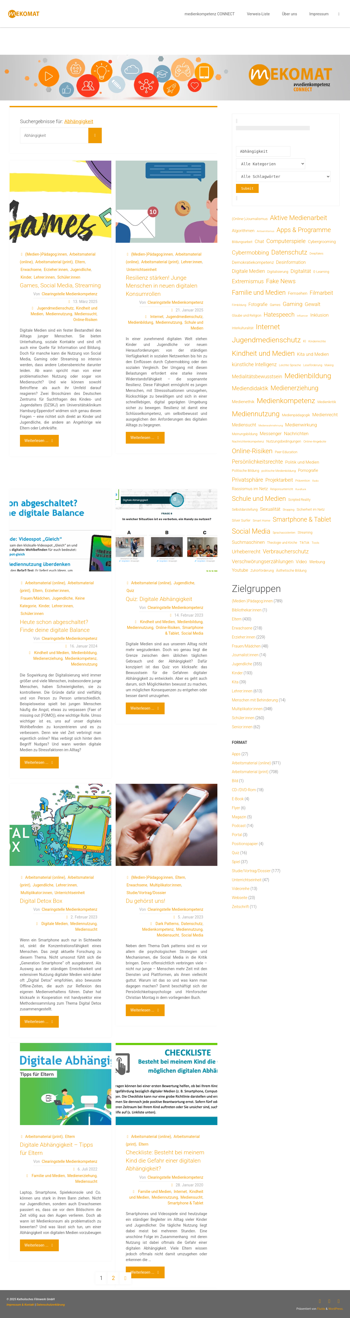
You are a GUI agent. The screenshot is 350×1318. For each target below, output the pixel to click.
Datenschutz (192, 923)
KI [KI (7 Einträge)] (304, 341)
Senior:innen (242, 727)
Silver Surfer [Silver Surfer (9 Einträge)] (241, 520)
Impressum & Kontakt (20, 1305)
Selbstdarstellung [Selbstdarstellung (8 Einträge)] (245, 509)
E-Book (238, 799)
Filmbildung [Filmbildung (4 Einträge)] (239, 305)
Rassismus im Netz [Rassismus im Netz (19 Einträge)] (250, 488)
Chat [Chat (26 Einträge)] (259, 241)
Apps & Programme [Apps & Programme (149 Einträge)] (304, 230)
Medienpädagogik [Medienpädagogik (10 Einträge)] (296, 415)
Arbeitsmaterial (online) (45, 583)
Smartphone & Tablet (185, 1203)
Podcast (239, 825)
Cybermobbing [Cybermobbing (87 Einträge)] (250, 252)
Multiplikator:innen (36, 893)
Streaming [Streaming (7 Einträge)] (305, 532)
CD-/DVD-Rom (244, 790)
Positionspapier (245, 844)
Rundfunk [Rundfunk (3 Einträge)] (300, 489)
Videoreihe (241, 888)
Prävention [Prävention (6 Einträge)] (302, 480)
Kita (235, 682)
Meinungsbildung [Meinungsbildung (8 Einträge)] (244, 434)
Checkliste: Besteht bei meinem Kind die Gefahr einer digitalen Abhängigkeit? (165, 1160)
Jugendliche (80, 269)
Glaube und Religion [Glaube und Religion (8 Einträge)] (246, 315)
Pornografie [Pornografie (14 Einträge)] (308, 470)
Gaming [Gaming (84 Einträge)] (292, 303)
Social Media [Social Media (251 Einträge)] (251, 531)
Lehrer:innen (44, 277)
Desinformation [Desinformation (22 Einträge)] (291, 262)
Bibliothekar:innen (247, 610)
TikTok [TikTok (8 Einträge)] (304, 543)
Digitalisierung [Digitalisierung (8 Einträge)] (277, 272)
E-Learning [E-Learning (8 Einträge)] (321, 272)
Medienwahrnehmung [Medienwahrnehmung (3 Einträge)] (270, 425)
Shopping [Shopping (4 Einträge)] (288, 509)
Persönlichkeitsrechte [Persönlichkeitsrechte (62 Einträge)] (257, 462)
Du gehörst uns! (145, 901)
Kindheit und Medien (51, 653)
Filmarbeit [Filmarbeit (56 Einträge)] (321, 293)
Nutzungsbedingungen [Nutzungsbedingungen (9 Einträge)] (283, 441)
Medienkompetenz (81, 658)
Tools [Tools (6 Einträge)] (315, 543)
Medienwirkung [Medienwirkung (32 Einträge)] (301, 424)
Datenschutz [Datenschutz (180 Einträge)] (289, 252)
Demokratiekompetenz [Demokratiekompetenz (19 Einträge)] (253, 262)
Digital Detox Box (41, 901)
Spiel (236, 862)
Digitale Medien (54, 923)
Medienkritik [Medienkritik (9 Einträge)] (326, 402)
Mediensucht (86, 314)
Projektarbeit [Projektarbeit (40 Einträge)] (279, 480)
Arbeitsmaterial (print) (54, 262)
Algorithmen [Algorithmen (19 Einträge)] (243, 230)
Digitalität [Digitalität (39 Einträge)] (301, 271)
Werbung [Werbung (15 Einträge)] (317, 561)
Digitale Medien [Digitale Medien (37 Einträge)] (248, 271)
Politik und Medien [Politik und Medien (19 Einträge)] (302, 462)
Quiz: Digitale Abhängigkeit (159, 599)
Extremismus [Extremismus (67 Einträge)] (248, 281)
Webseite (239, 897)
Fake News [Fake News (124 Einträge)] (281, 281)
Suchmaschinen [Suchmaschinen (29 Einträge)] (248, 542)
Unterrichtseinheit (142, 269)
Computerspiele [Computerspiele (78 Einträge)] (286, 241)
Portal (237, 835)
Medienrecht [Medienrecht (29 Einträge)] (325, 414)
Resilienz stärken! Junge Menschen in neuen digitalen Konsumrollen (161, 285)
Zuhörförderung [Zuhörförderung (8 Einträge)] (262, 570)
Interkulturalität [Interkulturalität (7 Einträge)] (242, 328)
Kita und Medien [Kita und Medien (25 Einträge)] (313, 354)
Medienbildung (140, 322)
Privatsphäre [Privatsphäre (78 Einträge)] (247, 479)
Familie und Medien (48, 1176)
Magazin (239, 817)
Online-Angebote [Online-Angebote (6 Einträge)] (315, 441)
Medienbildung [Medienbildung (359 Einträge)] (307, 375)
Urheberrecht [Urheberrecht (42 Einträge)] (246, 551)
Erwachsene (31, 269)
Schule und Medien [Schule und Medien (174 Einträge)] (259, 498)
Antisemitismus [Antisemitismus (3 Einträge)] (265, 231)
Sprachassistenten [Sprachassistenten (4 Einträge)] (284, 532)
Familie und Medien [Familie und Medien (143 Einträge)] (259, 292)
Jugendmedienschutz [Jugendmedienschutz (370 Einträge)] (266, 340)
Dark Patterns (167, 923)
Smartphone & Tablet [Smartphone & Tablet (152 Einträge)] (302, 519)
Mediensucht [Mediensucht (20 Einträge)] (244, 424)
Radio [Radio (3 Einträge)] (315, 480)
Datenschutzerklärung (51, 1305)
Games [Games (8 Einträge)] (275, 305)
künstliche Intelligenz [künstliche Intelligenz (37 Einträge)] (254, 364)
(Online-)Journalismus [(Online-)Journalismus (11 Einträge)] (250, 218)
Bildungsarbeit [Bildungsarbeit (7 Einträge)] (242, 242)
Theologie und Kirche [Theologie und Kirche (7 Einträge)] (282, 543)
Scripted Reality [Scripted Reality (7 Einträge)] (299, 500)
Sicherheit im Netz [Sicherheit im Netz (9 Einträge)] (311, 509)
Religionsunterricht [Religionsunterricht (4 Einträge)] (281, 489)
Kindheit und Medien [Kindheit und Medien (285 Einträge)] (263, 353)
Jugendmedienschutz (55, 308)
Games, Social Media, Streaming (60, 285)
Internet (157, 316)
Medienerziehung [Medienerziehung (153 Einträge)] (294, 388)
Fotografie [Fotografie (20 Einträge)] (258, 304)
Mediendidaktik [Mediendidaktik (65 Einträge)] (250, 388)
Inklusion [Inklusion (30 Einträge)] (319, 315)
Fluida (320, 1308)
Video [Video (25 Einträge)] (301, 561)
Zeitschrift (240, 906)
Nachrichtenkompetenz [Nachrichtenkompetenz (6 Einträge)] (248, 441)
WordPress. (335, 1308)
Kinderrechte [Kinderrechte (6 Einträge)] (317, 341)
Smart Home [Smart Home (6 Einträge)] (261, 520)
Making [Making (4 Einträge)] (329, 365)
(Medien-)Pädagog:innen (46, 254)
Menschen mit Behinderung (255, 700)
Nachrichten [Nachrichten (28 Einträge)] (296, 433)
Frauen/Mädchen (35, 598)
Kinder (26, 277)
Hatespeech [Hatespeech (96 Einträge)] (279, 314)
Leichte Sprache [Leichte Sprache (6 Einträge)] (290, 365)
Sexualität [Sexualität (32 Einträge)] (270, 509)
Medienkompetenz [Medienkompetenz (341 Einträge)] (286, 401)
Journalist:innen (245, 655)
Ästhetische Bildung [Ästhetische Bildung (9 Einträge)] (291, 570)
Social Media (192, 633)
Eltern (80, 262)
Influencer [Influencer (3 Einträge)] (302, 315)
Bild (235, 781)
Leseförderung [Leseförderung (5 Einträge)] (312, 365)
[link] (339, 13)
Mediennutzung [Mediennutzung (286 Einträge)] (255, 414)
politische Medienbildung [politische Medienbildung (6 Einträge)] (278, 471)
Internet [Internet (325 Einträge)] (268, 327)
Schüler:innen (68, 277)
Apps (236, 754)
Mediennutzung (59, 314)
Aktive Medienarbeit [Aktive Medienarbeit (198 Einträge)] (298, 218)
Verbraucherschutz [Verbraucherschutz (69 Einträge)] (286, 551)
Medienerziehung (48, 658)
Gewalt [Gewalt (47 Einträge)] (312, 304)
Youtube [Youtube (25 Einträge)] (240, 570)
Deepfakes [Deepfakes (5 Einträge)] (316, 253)
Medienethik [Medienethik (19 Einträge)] (243, 401)
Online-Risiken (85, 319)
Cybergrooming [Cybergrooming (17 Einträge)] (322, 241)
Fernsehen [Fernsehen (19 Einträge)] (297, 293)
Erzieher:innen (56, 269)
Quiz (130, 590)
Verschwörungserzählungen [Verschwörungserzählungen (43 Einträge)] (262, 562)
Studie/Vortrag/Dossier (146, 893)
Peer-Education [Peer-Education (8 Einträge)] (286, 452)
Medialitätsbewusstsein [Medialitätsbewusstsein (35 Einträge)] (257, 376)
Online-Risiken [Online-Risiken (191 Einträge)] (252, 451)
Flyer (236, 808)
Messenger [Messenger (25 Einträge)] (271, 433)
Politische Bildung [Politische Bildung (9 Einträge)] (245, 471)
